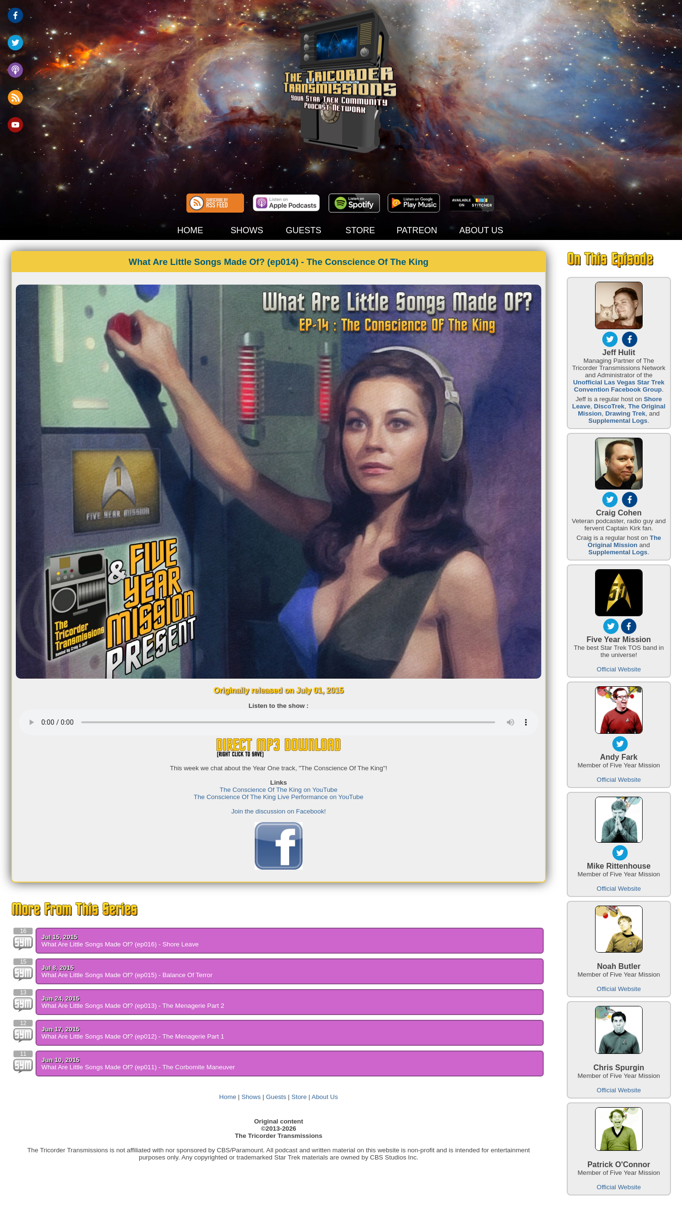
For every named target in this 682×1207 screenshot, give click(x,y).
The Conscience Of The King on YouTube (278, 789)
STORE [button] (360, 230)
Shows (251, 1096)
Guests (276, 1096)
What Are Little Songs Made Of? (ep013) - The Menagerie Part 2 (132, 1005)
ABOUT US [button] (481, 230)
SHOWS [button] (247, 230)
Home (227, 1096)
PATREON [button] (417, 230)
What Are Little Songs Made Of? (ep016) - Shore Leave (119, 944)
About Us (325, 1096)
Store (299, 1096)
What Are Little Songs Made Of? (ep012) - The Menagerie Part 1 (132, 1036)
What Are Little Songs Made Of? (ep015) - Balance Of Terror (126, 975)
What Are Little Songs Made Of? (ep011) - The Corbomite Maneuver (138, 1067)
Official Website (619, 669)
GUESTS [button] (303, 230)
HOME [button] (190, 230)
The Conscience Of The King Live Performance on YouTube (278, 797)
